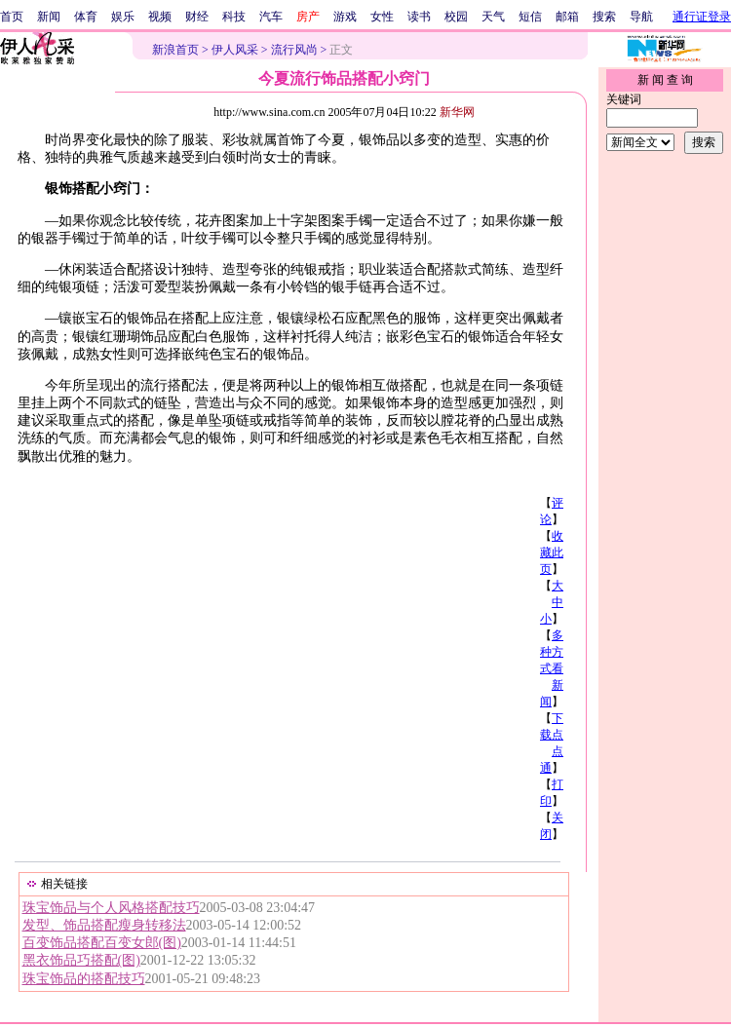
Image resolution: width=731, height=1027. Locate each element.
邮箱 (567, 16)
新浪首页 (175, 50)
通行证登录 (702, 16)
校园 (456, 16)
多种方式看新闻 (551, 668)
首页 (11, 16)
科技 (234, 16)
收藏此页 (551, 552)
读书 (419, 16)
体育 (85, 16)
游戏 (345, 16)
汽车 (271, 16)
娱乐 (123, 16)
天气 (493, 16)
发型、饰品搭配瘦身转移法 (104, 925)
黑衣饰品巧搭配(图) (81, 960)
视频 (160, 16)
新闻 (48, 16)
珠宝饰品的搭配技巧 (83, 978)
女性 (382, 16)
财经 (197, 16)
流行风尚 (294, 50)
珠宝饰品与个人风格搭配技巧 (111, 907)
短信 (530, 16)
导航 (641, 16)
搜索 (604, 16)
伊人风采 (235, 50)
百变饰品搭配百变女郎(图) (101, 942)
